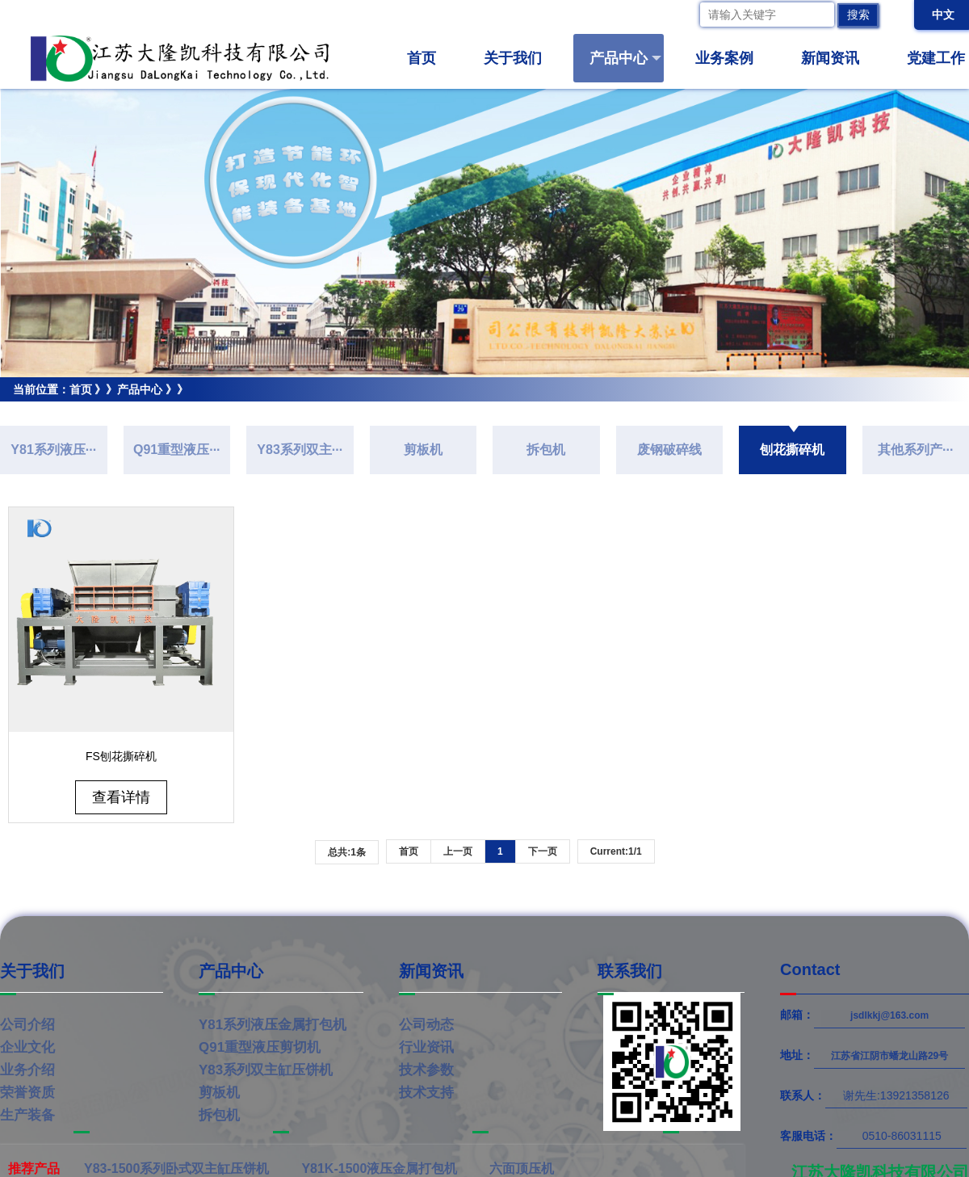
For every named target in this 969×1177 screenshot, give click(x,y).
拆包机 (545, 449)
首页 (421, 58)
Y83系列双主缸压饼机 (266, 1070)
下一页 (542, 851)
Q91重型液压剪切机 (260, 1047)
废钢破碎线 (669, 449)
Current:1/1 (616, 851)
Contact (810, 969)
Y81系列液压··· (53, 449)
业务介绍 (27, 1070)
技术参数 (426, 1070)
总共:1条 (347, 852)
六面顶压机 (521, 1168)
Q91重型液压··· (176, 449)
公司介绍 (27, 1024)
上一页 (457, 851)
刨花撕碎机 (28, 413)
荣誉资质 (27, 1092)
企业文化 (27, 1047)
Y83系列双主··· (299, 449)
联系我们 (630, 971)
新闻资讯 (837, 58)
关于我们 (520, 58)
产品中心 (625, 58)
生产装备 (27, 1115)
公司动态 (426, 1024)
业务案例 (731, 58)
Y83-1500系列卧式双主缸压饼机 (176, 1168)
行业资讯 (426, 1047)
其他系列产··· (915, 449)
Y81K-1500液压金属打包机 (379, 1168)
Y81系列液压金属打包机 (272, 1024)
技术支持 (426, 1092)
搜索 (858, 14)
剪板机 (423, 449)
